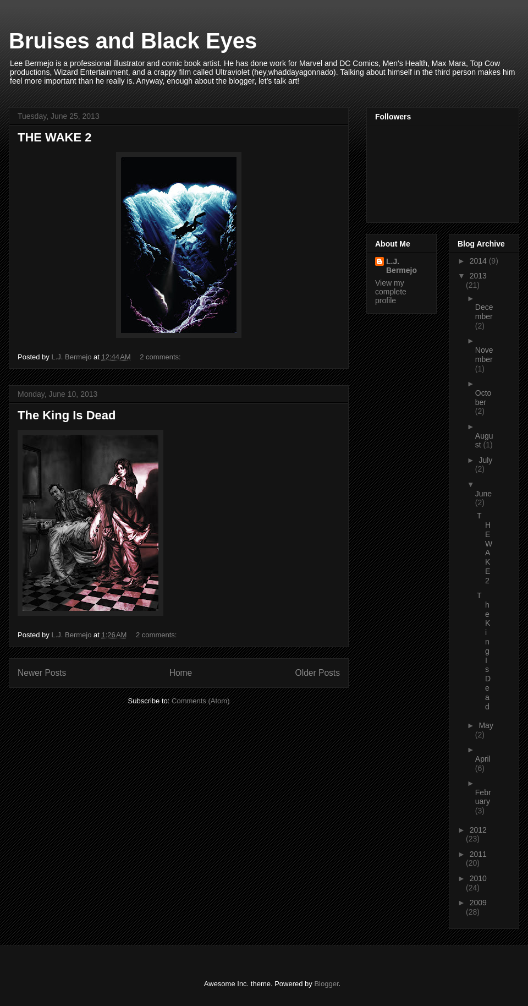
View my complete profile (390, 291)
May (486, 725)
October (483, 398)
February (483, 797)
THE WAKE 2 (54, 137)
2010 (478, 878)
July (485, 460)
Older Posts (317, 672)
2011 (478, 854)
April (483, 758)
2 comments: (161, 357)
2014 (479, 260)
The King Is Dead (67, 415)
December (484, 312)
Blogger (326, 984)
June (483, 493)
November (484, 355)
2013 (478, 275)
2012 (478, 829)
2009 (478, 902)
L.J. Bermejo (401, 266)
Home (181, 672)
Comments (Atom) (200, 701)
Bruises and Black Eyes (133, 41)
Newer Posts (42, 672)
